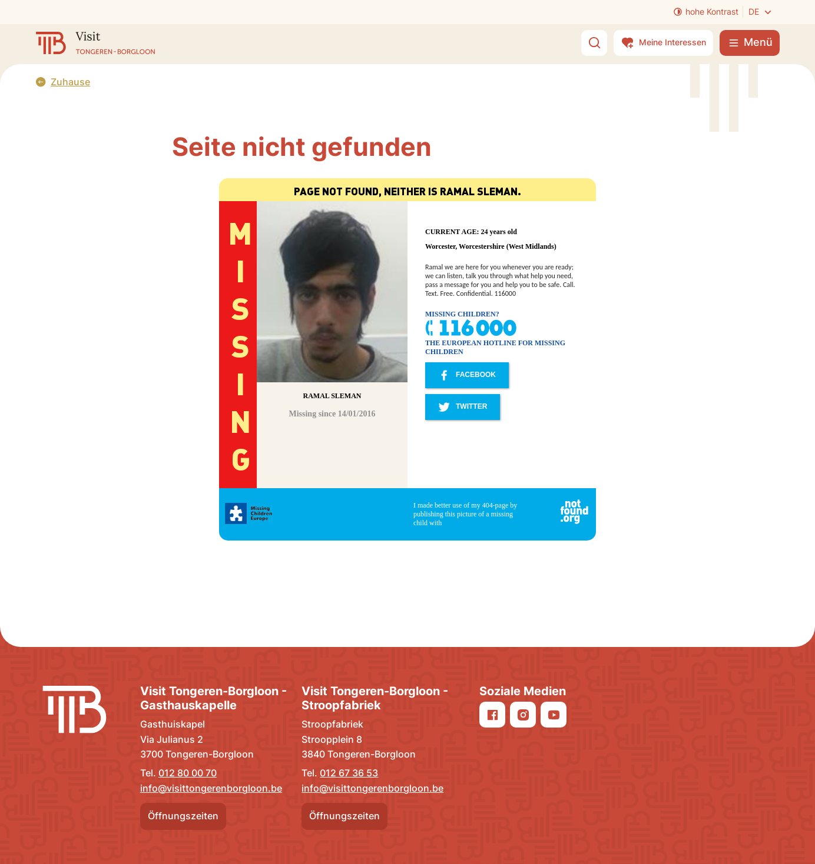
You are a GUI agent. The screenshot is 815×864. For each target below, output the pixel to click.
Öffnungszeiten (183, 816)
